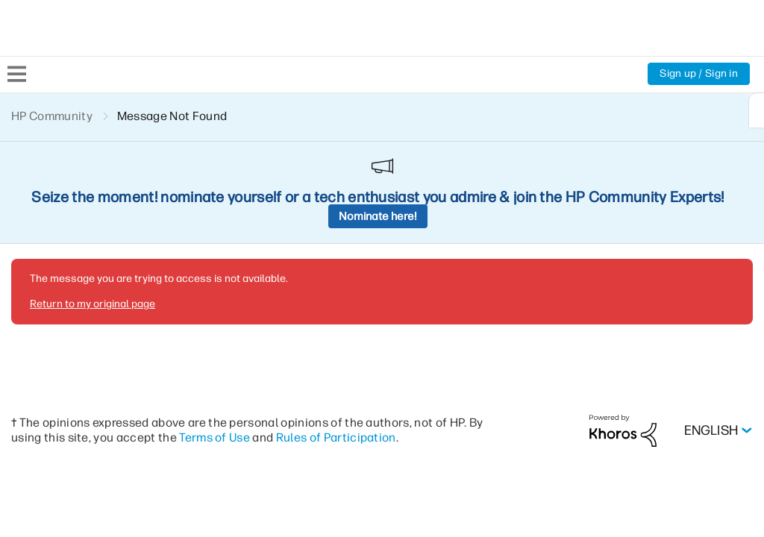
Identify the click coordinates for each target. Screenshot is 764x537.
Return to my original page (92, 201)
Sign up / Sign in (699, 73)
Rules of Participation (336, 334)
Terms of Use (214, 334)
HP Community (52, 116)
